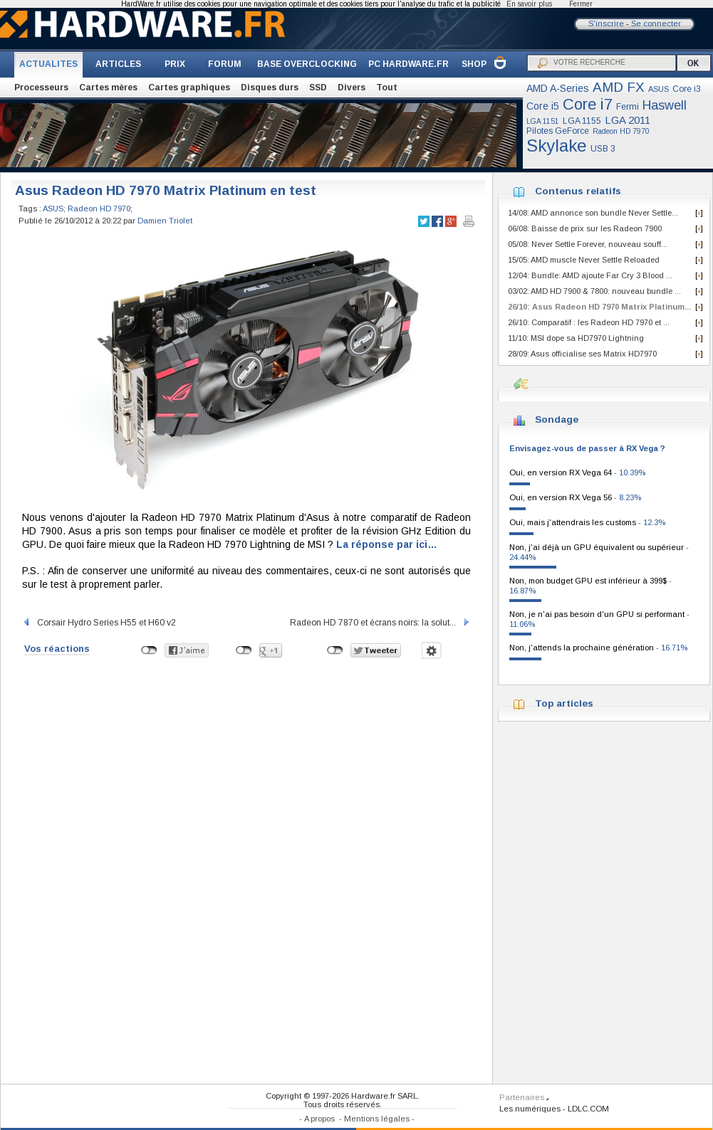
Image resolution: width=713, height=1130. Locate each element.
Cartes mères (108, 88)
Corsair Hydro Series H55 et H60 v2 (99, 623)
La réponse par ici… (386, 544)
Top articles (564, 703)
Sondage (556, 419)
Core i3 (686, 89)
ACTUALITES (48, 64)
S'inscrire (606, 23)
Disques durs (269, 88)
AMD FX (619, 87)
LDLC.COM (588, 1108)
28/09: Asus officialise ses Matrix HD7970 (582, 353)
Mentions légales (377, 1118)
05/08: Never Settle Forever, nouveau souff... (587, 244)
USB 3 (602, 149)
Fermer (581, 4)
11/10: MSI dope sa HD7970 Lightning (576, 338)
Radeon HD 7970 (621, 131)
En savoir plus (529, 4)
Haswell (664, 105)
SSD (318, 88)
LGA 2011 (627, 120)
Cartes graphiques (189, 88)
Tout (386, 88)
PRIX (175, 64)
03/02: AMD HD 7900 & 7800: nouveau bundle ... (594, 291)
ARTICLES (118, 64)
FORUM (224, 64)
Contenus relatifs (578, 191)
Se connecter (656, 23)
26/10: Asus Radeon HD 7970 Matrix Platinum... (599, 306)
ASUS (658, 89)
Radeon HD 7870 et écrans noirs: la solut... (380, 623)
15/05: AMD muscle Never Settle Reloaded (584, 259)
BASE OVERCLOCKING (307, 64)
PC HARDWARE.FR (408, 64)
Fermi (627, 107)
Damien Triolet (164, 220)
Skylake (556, 145)
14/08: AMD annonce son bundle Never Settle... (593, 212)
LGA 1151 (542, 121)
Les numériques (530, 1108)
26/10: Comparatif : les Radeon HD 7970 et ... (589, 322)
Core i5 (542, 106)
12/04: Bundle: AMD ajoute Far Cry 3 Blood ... (590, 275)
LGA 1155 (582, 121)
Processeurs (41, 88)
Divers (351, 88)
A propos (319, 1118)
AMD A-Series (557, 88)
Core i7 (588, 104)
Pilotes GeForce (557, 131)
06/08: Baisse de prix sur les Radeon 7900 (585, 228)
